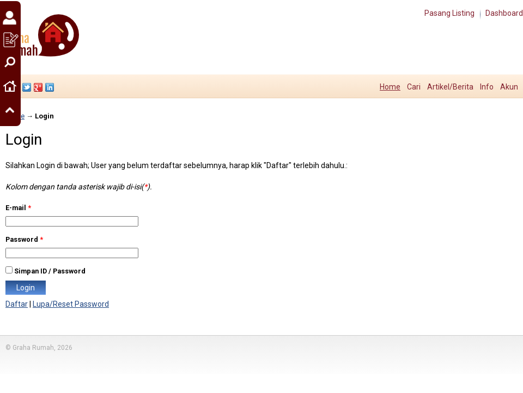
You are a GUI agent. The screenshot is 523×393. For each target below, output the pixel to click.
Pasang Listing (449, 13)
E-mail (18, 208)
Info (487, 86)
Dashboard (504, 13)
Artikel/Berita (450, 86)
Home (390, 86)
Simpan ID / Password (50, 271)
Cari (414, 86)
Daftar (16, 304)
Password (24, 239)
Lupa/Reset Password (71, 304)
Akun (509, 86)
